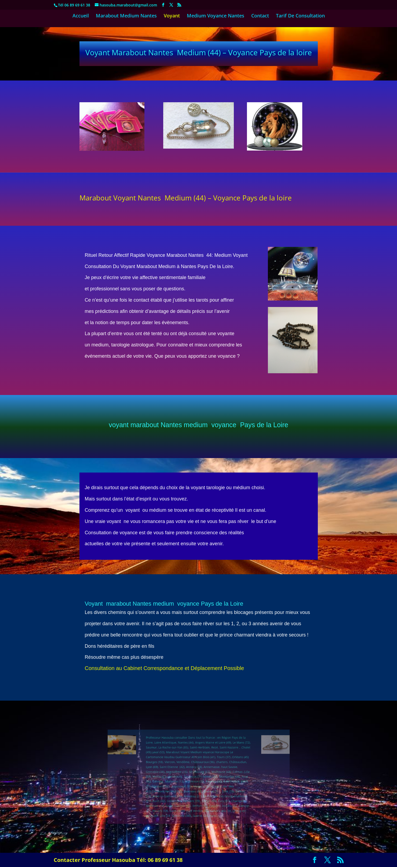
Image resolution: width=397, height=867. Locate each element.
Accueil (80, 16)
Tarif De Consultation (300, 16)
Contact (260, 16)
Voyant (172, 16)
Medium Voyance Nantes (215, 16)
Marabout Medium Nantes (126, 16)
